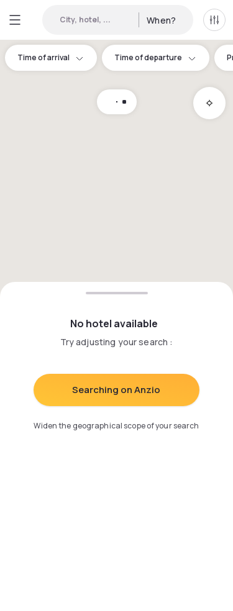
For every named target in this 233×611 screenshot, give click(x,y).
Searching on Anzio (116, 389)
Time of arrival (51, 57)
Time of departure (155, 57)
